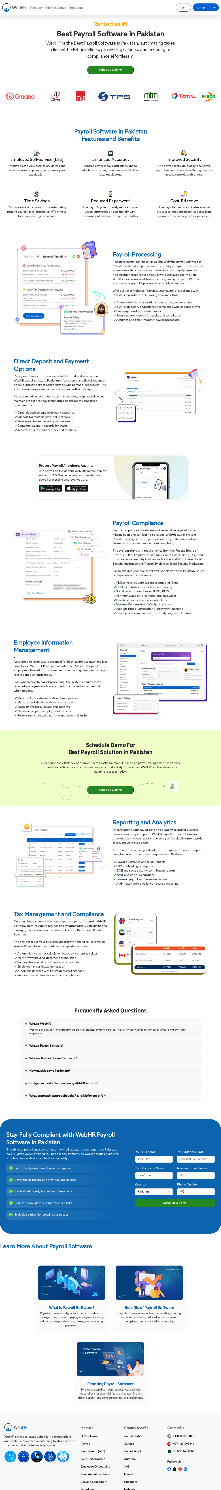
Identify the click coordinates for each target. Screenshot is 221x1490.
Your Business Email (190, 1152)
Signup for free (206, 7)
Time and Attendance (95, 1474)
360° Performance (93, 1459)
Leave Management (94, 1482)
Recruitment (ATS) (93, 1451)
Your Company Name (149, 1168)
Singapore (130, 1482)
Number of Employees (192, 1168)
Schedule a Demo (175, 1203)
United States (133, 1436)
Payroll (85, 1444)
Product (35, 8)
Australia (130, 1459)
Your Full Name (145, 1152)
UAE (126, 1466)
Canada (129, 1444)
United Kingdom (134, 1451)
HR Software (89, 1436)
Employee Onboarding (95, 1466)
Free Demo (76, 8)
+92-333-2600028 (184, 1451)
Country (140, 1184)
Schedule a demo (110, 70)
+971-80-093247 (183, 1444)
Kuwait (128, 1474)
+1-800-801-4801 (184, 1436)
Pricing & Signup (55, 8)
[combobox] (137, 1192)
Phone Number (187, 1184)
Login (182, 7)
